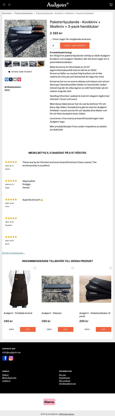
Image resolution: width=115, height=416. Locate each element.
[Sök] (9, 4)
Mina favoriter (9, 378)
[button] (27, 329)
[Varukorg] (111, 4)
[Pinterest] (19, 79)
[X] (11, 79)
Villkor (5, 375)
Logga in (6, 381)
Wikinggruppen (66, 414)
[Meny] (4, 4)
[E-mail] (15, 79)
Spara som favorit (20, 72)
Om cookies (64, 381)
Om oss (62, 375)
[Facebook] (6, 79)
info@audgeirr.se (67, 383)
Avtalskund (64, 378)
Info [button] (11, 329)
